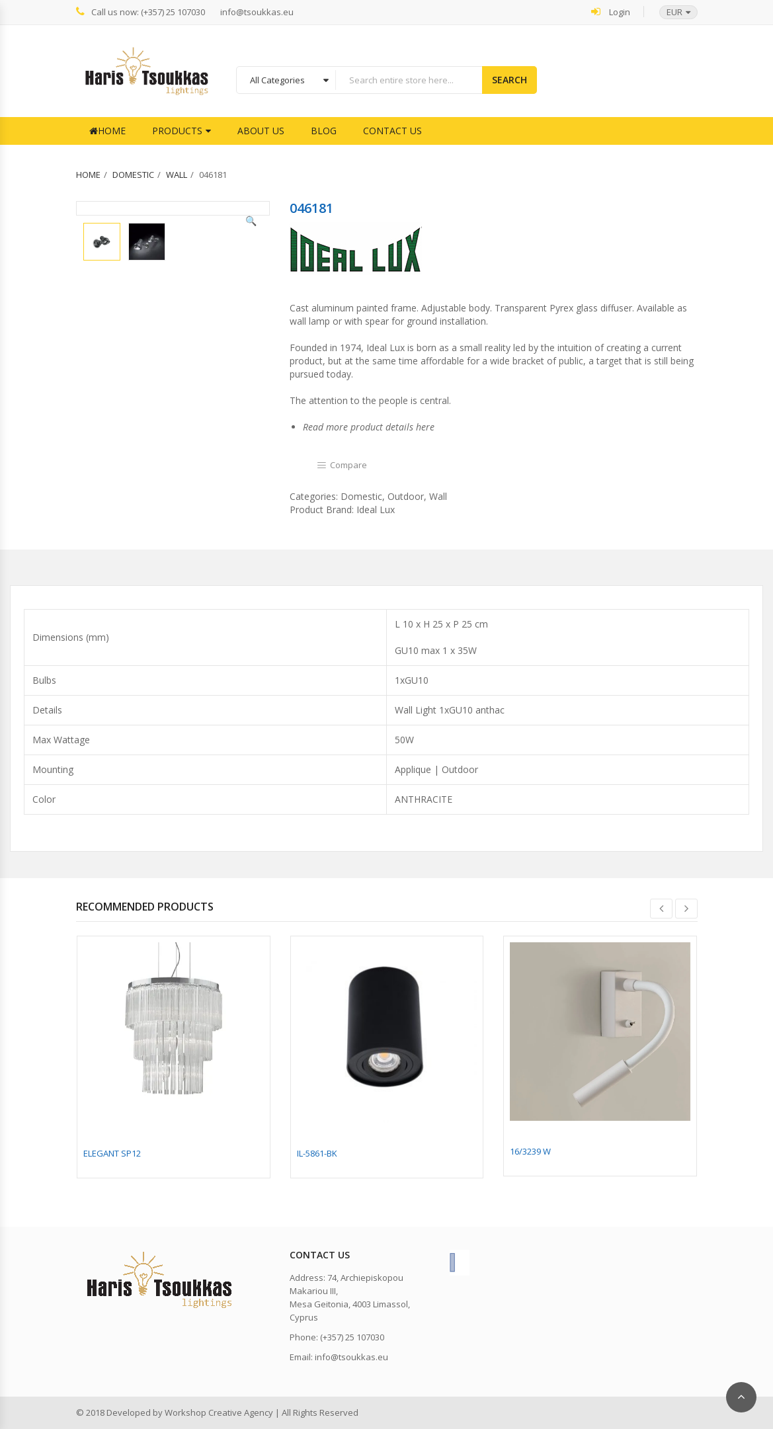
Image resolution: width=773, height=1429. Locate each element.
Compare (348, 465)
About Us (260, 130)
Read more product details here (368, 427)
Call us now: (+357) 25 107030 (140, 11)
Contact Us (392, 130)
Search (509, 79)
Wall (176, 175)
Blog (324, 130)
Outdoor (405, 496)
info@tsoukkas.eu (257, 12)
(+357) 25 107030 (352, 1337)
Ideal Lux (375, 509)
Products (177, 130)
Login (610, 11)
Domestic (133, 175)
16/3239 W (530, 1151)
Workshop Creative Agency (219, 1412)
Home (107, 130)
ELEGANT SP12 (112, 1153)
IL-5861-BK (317, 1153)
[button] (672, 12)
